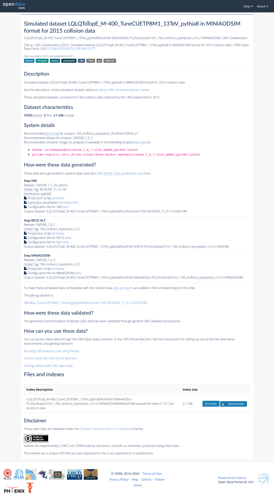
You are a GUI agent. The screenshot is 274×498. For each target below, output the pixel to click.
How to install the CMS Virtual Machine (50, 358)
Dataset (29, 60)
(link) (75, 202)
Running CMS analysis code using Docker (52, 351)
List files (211, 403)
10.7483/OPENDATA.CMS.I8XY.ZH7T (71, 49)
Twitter (160, 479)
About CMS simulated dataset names (124, 90)
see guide (142, 142)
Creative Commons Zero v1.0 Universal (106, 429)
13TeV (91, 60)
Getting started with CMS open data (48, 366)
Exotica (55, 60)
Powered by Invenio (232, 478)
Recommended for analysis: (50, 133)
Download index (232, 403)
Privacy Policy (119, 479)
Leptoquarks (69, 60)
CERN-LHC (110, 60)
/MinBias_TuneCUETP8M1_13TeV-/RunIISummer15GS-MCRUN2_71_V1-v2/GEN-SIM (85, 303)
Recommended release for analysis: (48, 138)
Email (138, 485)
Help (135, 479)
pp (99, 60)
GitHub (146, 479)
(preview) (58, 198)
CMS (81, 60)
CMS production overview (122, 173)
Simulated (42, 60)
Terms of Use (152, 473)
